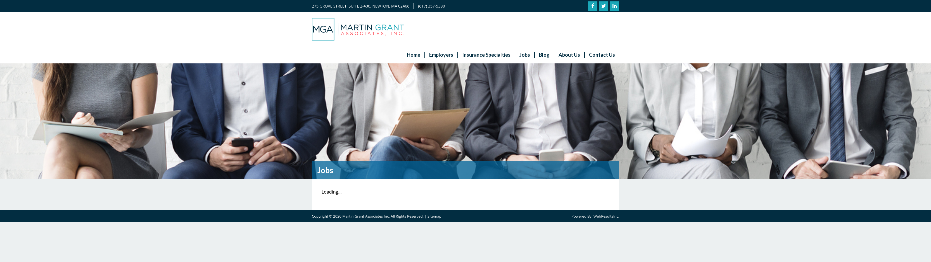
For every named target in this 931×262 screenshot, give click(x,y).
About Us (569, 55)
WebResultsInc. (606, 216)
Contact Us (602, 55)
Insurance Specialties (486, 55)
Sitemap (434, 216)
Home (413, 55)
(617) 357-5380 (431, 6)
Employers (441, 55)
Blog (544, 55)
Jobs (524, 55)
